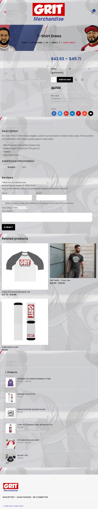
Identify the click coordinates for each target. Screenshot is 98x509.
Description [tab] (7, 123)
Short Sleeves (79, 98)
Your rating (7, 208)
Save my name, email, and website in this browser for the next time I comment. (39, 203)
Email (39, 193)
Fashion (69, 98)
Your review (7, 211)
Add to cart (65, 79)
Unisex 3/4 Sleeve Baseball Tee (16, 292)
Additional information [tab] (27, 123)
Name (5, 193)
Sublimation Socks (10, 347)
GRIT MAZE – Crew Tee (60, 280)
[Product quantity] (53, 79)
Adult (63, 98)
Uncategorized (57, 101)
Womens (68, 101)
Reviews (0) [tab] (47, 123)
